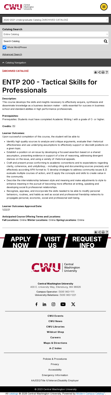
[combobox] (55, 20)
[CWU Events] (55, 316)
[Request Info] (87, 241)
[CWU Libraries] (55, 327)
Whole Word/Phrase (17, 47)
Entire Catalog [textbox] (11, 34)
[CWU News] (55, 321)
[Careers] (55, 337)
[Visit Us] (52, 241)
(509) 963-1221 (68, 295)
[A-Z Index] (55, 348)
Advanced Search (12, 54)
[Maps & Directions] (55, 343)
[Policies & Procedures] (55, 359)
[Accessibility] (55, 370)
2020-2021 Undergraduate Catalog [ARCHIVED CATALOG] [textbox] (36, 19)
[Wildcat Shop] (55, 332)
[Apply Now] (21, 241)
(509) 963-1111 (66, 291)
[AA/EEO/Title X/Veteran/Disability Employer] (55, 380)
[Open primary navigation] (104, 7)
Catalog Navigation (15, 62)
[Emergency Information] (55, 375)
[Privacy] (55, 364)
